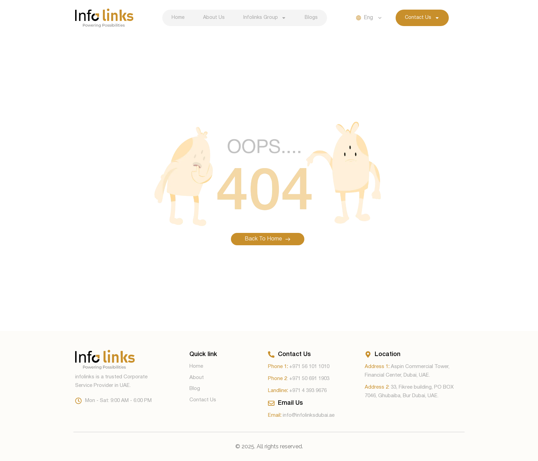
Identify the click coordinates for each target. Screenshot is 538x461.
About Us (214, 17)
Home (178, 17)
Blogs (311, 17)
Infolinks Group (264, 18)
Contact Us (422, 18)
